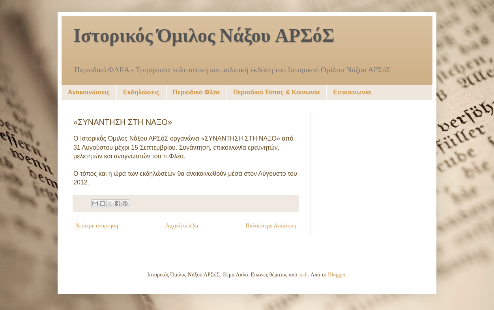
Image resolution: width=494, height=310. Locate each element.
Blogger (336, 275)
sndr (303, 275)
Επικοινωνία (352, 92)
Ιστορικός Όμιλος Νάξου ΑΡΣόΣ (204, 36)
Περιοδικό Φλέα (196, 92)
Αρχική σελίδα (181, 226)
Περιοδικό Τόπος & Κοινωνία (276, 92)
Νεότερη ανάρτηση (96, 226)
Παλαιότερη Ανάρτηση (271, 226)
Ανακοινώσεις (89, 92)
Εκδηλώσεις (141, 92)
